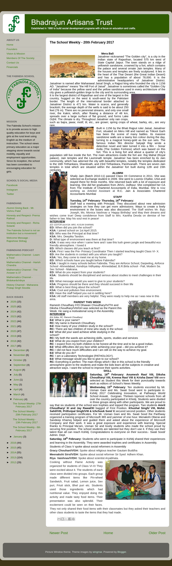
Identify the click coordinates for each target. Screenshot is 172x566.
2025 (13, 306)
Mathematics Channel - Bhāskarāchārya (20, 279)
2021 (13, 326)
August (17, 369)
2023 (13, 316)
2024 (13, 311)
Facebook (12, 185)
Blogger (121, 552)
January (18, 436)
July (16, 374)
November (19, 355)
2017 (13, 345)
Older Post (157, 533)
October (18, 360)
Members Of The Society (20, 58)
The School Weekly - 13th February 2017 (25, 421)
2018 (13, 341)
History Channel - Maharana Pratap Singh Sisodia (22, 286)
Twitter (10, 194)
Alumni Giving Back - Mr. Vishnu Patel (20, 209)
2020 (13, 331)
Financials (12, 67)
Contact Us (13, 62)
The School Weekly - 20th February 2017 (25, 413)
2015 (13, 447)
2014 (13, 452)
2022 (13, 321)
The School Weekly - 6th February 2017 (26, 429)
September (20, 365)
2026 (13, 301)
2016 (13, 442)
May (16, 384)
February (18, 399)
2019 (13, 336)
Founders (12, 49)
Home (108, 533)
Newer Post (59, 533)
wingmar (97, 552)
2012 (13, 462)
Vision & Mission (16, 53)
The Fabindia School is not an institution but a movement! (23, 232)
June (16, 379)
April (16, 389)
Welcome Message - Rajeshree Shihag (18, 239)
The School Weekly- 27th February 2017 (27, 405)
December (19, 350)
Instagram (12, 189)
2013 (13, 457)
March (17, 394)
